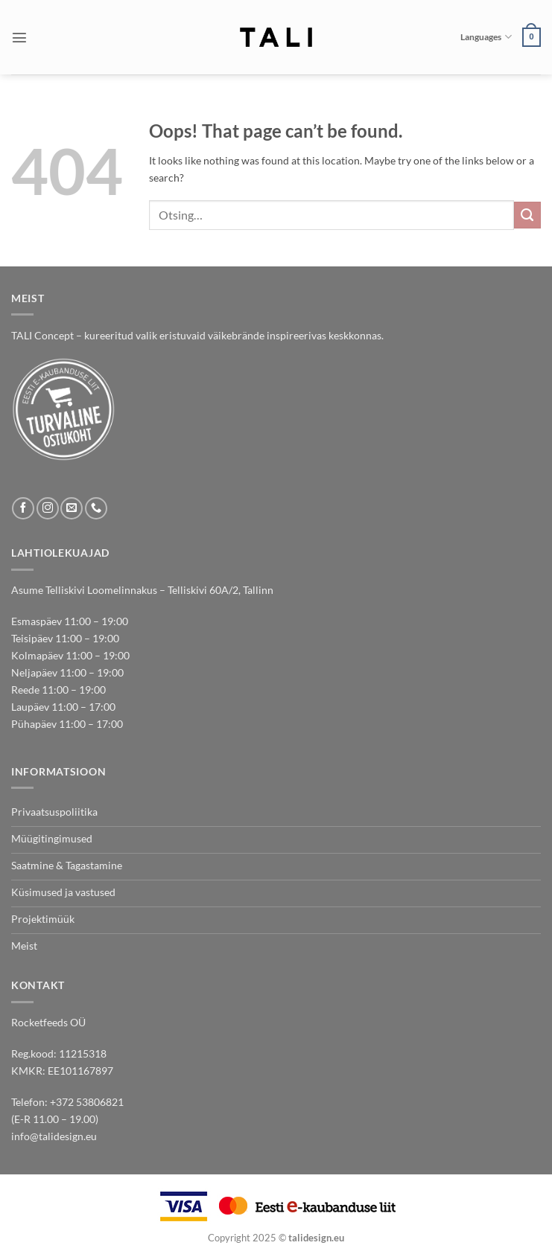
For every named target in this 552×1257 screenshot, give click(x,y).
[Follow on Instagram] (48, 508)
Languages (485, 37)
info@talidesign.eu (54, 1136)
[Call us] (96, 508)
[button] (19, 37)
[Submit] (527, 215)
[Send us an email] (71, 508)
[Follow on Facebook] (23, 508)
